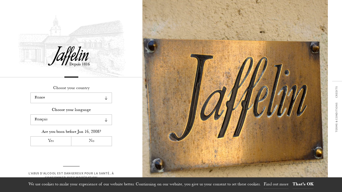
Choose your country (71, 88)
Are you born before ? (71, 132)
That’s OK (303, 184)
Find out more (276, 184)
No (91, 141)
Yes (51, 141)
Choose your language (71, 110)
